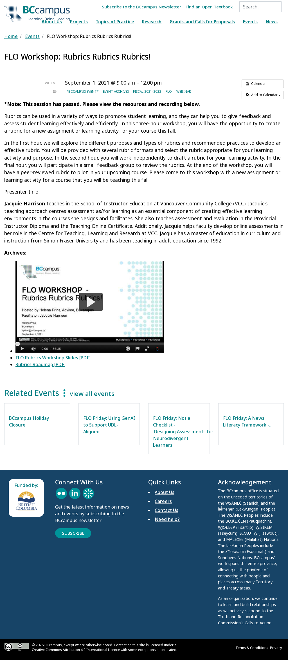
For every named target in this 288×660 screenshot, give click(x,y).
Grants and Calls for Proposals (202, 21)
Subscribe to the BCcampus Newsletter (141, 7)
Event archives (116, 91)
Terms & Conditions (252, 647)
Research (151, 21)
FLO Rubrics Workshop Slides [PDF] (53, 358)
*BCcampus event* (82, 91)
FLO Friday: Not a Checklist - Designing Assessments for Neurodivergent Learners (183, 431)
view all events (92, 393)
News (272, 21)
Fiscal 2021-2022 (147, 91)
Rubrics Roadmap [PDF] (40, 364)
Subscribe (73, 533)
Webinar (183, 91)
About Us (52, 21)
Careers (163, 501)
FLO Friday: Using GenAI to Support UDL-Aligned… (109, 425)
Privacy (277, 647)
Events (250, 21)
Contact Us (166, 510)
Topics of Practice (115, 21)
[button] (263, 95)
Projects (79, 21)
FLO (169, 91)
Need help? (167, 519)
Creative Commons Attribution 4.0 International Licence (76, 649)
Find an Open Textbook (209, 7)
